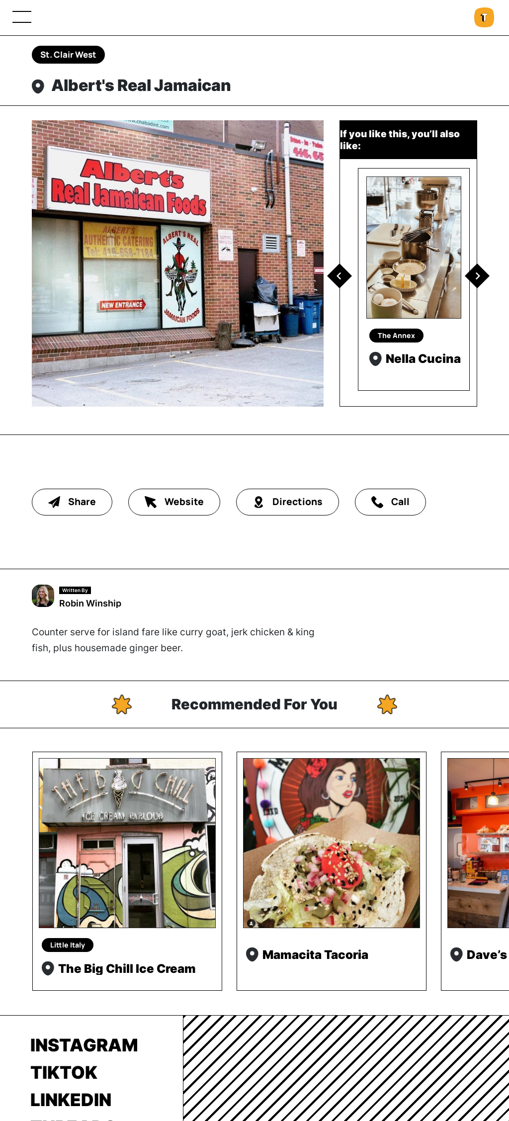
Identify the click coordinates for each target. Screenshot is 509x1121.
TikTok (63, 1072)
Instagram (84, 1045)
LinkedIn (70, 1100)
